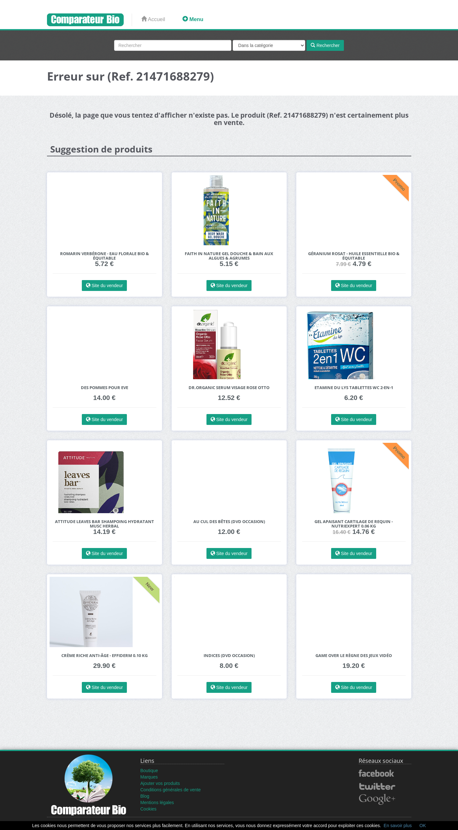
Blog (144, 796)
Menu (192, 19)
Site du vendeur (104, 285)
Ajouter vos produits (160, 783)
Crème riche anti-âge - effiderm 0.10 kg (104, 655)
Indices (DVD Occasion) (229, 655)
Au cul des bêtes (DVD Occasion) (229, 521)
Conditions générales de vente (170, 789)
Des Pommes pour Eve (104, 387)
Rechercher (325, 45)
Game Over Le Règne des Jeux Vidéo (353, 655)
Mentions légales (157, 802)
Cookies (148, 808)
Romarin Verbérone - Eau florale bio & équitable (104, 256)
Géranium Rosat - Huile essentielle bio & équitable (354, 256)
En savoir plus (398, 825)
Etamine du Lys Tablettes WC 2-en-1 (353, 387)
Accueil (153, 19)
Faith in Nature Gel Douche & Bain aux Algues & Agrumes (229, 256)
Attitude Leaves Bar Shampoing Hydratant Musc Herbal (104, 524)
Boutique (149, 770)
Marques (149, 776)
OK (422, 825)
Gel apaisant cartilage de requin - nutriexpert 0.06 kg (353, 524)
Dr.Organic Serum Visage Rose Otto (229, 387)
